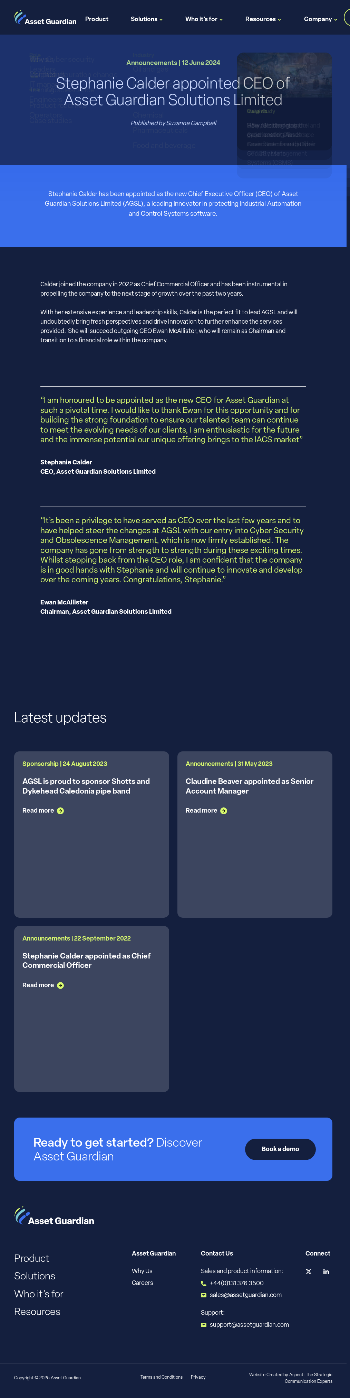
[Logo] (45, 17)
